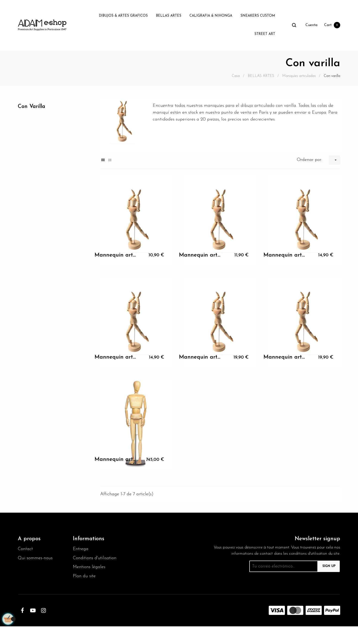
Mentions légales (89, 567)
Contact (25, 549)
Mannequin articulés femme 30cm (116, 255)
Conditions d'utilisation (95, 558)
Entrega (81, 549)
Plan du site (84, 577)
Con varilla (32, 106)
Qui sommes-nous (35, 558)
